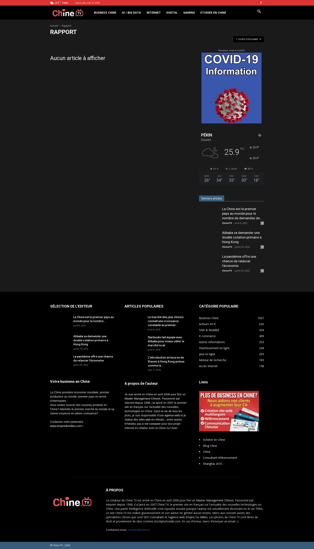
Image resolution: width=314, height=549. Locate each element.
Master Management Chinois (142, 398)
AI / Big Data (131, 12)
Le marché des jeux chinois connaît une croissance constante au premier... (166, 321)
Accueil (54, 25)
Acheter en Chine (214, 440)
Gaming (189, 12)
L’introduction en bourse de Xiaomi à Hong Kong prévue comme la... (166, 361)
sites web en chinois (151, 419)
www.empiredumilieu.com (66, 426)
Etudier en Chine (213, 12)
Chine (206, 452)
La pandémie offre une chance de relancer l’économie (239, 261)
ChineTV (227, 222)
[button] (259, 12)
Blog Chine (210, 446)
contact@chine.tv (139, 530)
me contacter (153, 423)
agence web (172, 415)
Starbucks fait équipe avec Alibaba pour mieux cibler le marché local (166, 341)
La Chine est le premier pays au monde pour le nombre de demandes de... (242, 213)
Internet (154, 12)
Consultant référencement (220, 458)
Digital (172, 12)
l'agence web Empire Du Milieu (188, 517)
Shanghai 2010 (212, 464)
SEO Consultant (154, 517)
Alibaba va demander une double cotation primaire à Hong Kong (242, 237)
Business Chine (105, 12)
